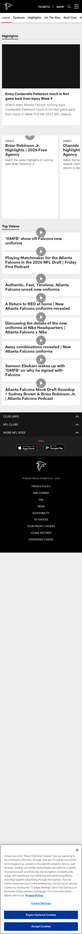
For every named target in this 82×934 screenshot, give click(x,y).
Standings (41, 553)
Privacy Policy (41, 832)
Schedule (41, 517)
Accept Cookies (41, 926)
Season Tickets (41, 653)
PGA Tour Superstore (41, 761)
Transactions (41, 546)
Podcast (41, 477)
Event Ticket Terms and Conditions (41, 682)
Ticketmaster (41, 660)
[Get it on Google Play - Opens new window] (54, 796)
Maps (41, 585)
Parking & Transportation (41, 592)
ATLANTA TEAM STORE (41, 721)
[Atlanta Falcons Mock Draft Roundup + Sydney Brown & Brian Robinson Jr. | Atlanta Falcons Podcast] (41, 417)
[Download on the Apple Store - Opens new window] (26, 794)
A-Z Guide (41, 599)
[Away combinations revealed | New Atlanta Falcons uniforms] (41, 372)
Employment (41, 838)
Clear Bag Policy (41, 606)
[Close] (77, 850)
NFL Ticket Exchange (41, 675)
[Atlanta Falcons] (41, 812)
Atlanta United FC (41, 746)
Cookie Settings (41, 903)
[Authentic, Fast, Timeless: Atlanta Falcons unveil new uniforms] (41, 310)
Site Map (41, 499)
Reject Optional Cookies (41, 914)
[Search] (69, 6)
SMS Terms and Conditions (41, 696)
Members (41, 639)
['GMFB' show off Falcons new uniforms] (41, 264)
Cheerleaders (41, 484)
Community (41, 492)
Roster (41, 524)
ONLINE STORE (41, 714)
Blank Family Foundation (41, 739)
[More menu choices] (76, 6)
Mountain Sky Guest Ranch (41, 754)
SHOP (41, 707)
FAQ (41, 689)
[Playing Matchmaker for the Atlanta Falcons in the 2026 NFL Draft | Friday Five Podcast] (41, 286)
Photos (41, 470)
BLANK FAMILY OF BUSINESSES (41, 732)
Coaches (41, 560)
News (41, 455)
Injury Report (41, 538)
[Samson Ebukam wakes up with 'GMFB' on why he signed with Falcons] (41, 394)
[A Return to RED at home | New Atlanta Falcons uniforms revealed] (41, 330)
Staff (41, 567)
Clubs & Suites (41, 668)
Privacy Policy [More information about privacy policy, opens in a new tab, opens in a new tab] (34, 895)
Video (41, 463)
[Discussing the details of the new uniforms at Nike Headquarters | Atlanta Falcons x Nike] (41, 351)
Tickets (41, 646)
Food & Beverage (41, 621)
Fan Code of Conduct (41, 614)
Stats (41, 531)
